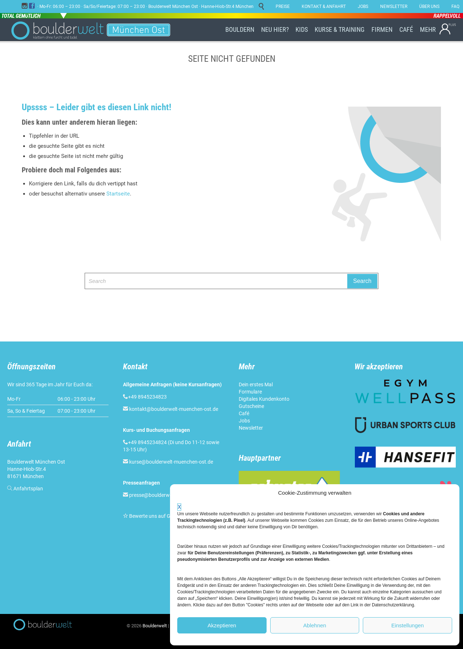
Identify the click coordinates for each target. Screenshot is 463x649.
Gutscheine (251, 406)
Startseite (118, 193)
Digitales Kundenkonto (264, 399)
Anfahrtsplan (28, 488)
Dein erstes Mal (256, 384)
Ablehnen (314, 625)
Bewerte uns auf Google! (156, 516)
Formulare (250, 392)
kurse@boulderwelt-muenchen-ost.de (171, 462)
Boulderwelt (155, 625)
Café (244, 413)
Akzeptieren (222, 625)
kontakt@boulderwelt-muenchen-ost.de (173, 409)
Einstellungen (407, 625)
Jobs (244, 421)
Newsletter (251, 428)
